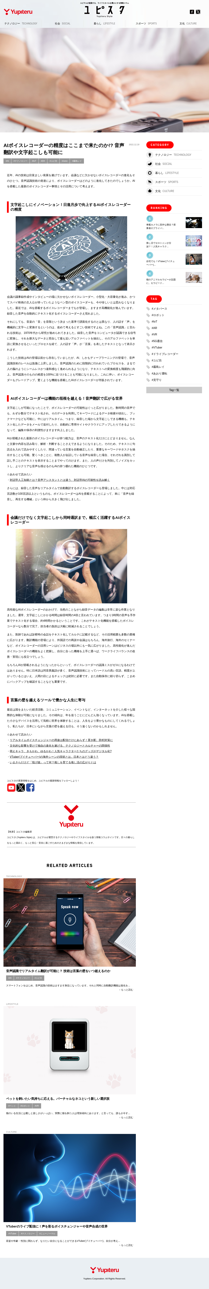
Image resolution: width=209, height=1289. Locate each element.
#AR (154, 328)
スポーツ (146, 23)
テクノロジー (20, 23)
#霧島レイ (77, 161)
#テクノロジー (20, 161)
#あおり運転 (159, 373)
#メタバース (159, 308)
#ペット (12, 1106)
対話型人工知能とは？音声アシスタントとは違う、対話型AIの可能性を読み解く (60, 479)
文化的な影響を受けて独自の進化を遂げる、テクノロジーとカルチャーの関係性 (60, 745)
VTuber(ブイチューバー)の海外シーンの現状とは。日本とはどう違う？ (54, 756)
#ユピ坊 (53, 161)
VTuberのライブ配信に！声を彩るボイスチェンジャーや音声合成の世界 (57, 1226)
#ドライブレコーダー (165, 353)
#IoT (34, 161)
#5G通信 (157, 341)
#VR (37, 1106)
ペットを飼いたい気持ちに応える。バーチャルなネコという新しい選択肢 (58, 1098)
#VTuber (12, 1233)
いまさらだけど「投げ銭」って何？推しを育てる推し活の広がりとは (53, 762)
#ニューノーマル (47, 1233)
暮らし (104, 23)
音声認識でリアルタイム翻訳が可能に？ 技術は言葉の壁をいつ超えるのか (58, 971)
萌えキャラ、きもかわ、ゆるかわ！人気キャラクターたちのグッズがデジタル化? (61, 751)
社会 (62, 23)
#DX (43, 161)
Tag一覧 (174, 390)
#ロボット (25, 1106)
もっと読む (127, 989)
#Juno (65, 161)
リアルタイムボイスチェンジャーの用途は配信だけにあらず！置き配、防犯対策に (61, 740)
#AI (7, 161)
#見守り (157, 379)
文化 (188, 23)
